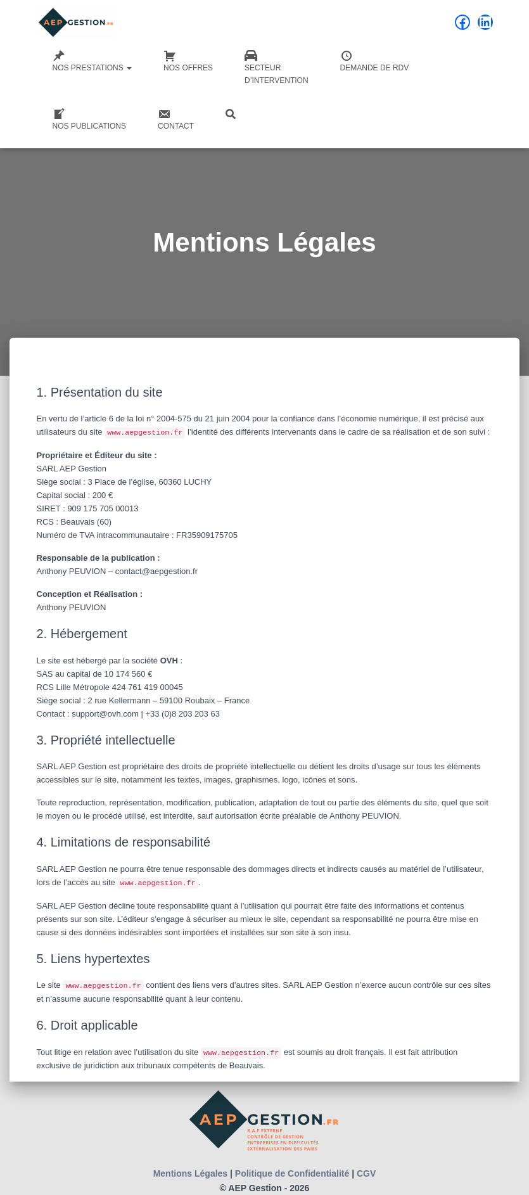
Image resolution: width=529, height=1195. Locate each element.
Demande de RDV (374, 60)
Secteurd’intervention (276, 67)
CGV (366, 1173)
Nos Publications (89, 119)
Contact (176, 119)
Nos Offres (188, 60)
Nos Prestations (92, 60)
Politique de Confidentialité (292, 1173)
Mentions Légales (190, 1173)
